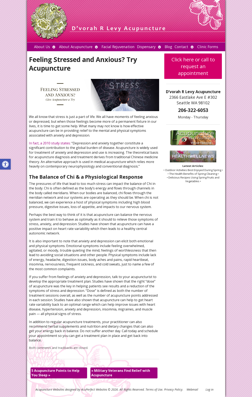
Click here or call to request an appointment (193, 66)
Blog (168, 46)
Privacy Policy (173, 389)
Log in (209, 389)
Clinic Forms (207, 46)
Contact (181, 46)
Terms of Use (154, 389)
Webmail (192, 389)
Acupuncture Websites (49, 389)
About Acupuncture (75, 46)
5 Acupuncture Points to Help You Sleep (55, 372)
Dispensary (146, 46)
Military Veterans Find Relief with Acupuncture (120, 372)
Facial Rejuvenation (118, 46)
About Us (42, 46)
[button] (5, 164)
